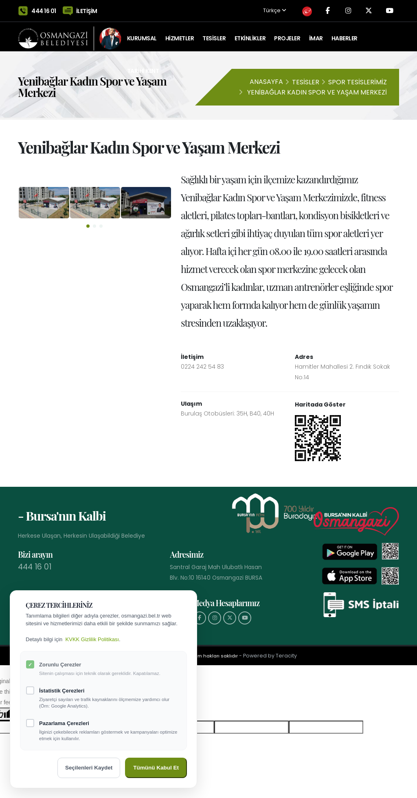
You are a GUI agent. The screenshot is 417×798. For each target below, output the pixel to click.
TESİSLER (214, 35)
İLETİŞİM (86, 9)
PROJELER (287, 35)
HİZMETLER (179, 35)
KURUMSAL (142, 35)
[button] (88, 226)
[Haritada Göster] (318, 437)
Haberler (344, 35)
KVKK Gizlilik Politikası (92, 639)
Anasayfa (266, 81)
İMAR (316, 35)
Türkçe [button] (269, 9)
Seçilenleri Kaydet (88, 768)
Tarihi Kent (143, 67)
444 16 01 (43, 9)
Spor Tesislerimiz (357, 82)
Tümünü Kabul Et (156, 768)
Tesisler (305, 82)
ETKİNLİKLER (250, 35)
